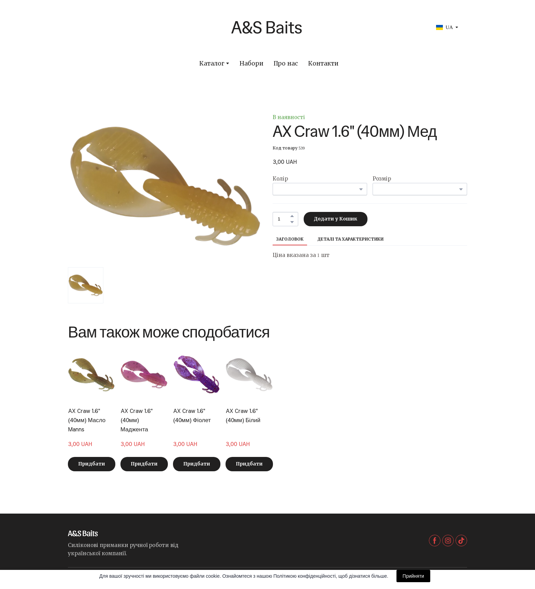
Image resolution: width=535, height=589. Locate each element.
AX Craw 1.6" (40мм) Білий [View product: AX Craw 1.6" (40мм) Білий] (243, 415)
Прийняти (413, 576)
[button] (292, 216)
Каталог (212, 63)
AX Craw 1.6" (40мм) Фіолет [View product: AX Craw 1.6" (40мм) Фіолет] (192, 415)
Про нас (286, 63)
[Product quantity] (283, 219)
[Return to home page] (207, 27)
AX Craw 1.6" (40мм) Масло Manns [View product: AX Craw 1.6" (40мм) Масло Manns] (86, 420)
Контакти (323, 63)
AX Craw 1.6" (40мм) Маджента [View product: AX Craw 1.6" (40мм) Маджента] (136, 420)
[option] (444, 27)
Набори (251, 63)
